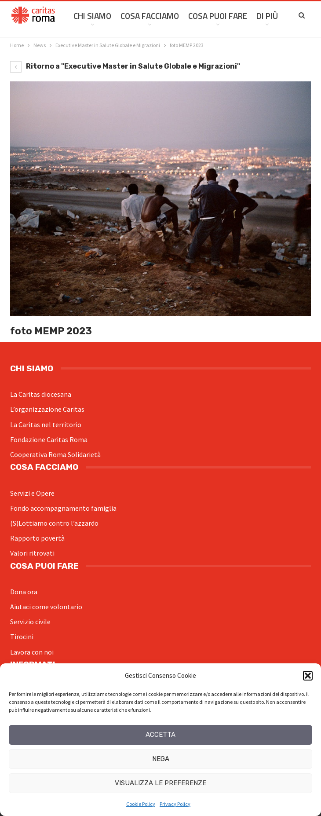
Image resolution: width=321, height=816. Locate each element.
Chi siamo (92, 15)
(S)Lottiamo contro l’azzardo (54, 523)
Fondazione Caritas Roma (49, 439)
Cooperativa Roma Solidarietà (55, 454)
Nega (160, 759)
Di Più (267, 15)
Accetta (160, 735)
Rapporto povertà (37, 538)
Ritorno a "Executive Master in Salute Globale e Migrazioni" (125, 66)
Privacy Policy (175, 804)
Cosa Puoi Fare (217, 15)
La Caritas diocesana (40, 394)
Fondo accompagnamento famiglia (63, 508)
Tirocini (21, 636)
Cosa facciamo (149, 15)
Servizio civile (30, 621)
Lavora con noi (32, 652)
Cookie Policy (140, 804)
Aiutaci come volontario (46, 606)
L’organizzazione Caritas (47, 409)
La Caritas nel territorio (45, 424)
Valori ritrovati (32, 553)
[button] (307, 675)
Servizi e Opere (32, 493)
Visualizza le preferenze (160, 783)
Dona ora (23, 591)
